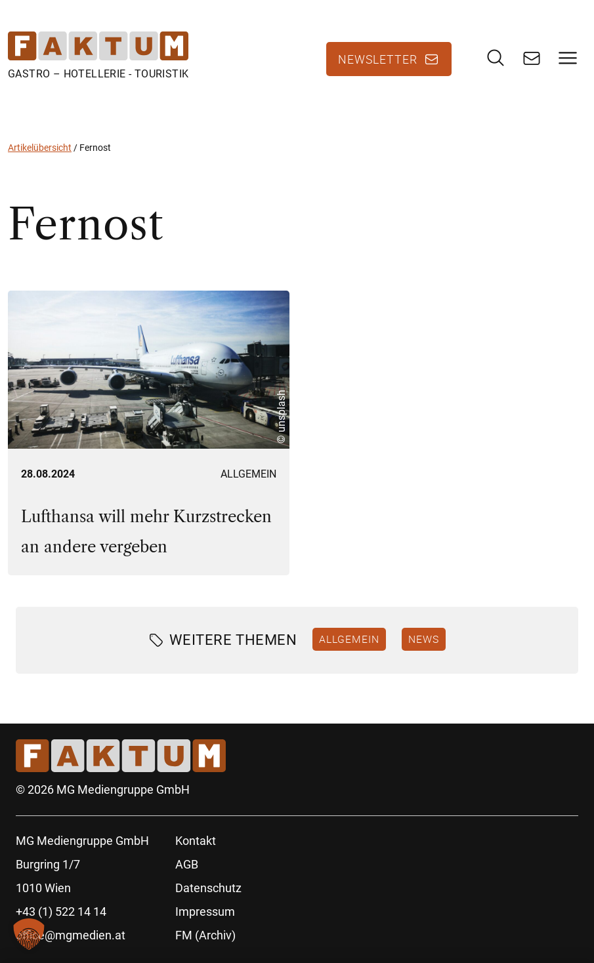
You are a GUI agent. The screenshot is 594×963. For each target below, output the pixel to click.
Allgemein (248, 474)
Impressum (205, 911)
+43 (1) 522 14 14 (61, 911)
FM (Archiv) (205, 935)
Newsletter (377, 59)
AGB (186, 864)
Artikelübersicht (40, 147)
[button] (29, 934)
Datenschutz (208, 888)
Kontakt (195, 841)
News (423, 639)
